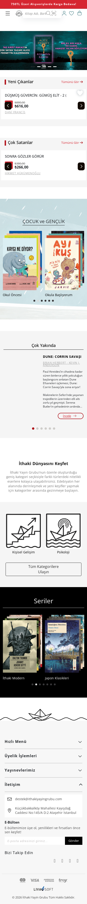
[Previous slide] (8, 106)
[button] (33, 66)
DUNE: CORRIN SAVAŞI (62, 356)
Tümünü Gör (72, 82)
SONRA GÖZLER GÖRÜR (24, 156)
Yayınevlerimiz (43, 770)
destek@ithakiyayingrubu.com (38, 799)
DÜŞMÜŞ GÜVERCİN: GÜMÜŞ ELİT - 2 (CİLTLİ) (35, 95)
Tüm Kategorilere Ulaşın (43, 569)
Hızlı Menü (43, 741)
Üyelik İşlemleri (43, 755)
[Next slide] (81, 106)
